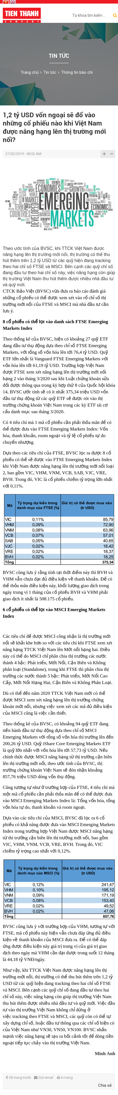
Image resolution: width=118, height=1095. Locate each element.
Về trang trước (18, 1077)
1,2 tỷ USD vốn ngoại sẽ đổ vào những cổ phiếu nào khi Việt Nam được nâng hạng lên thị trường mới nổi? (54, 127)
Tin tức (50, 72)
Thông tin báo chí (77, 72)
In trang (65, 1077)
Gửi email (43, 1077)
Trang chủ (30, 72)
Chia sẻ (105, 1085)
